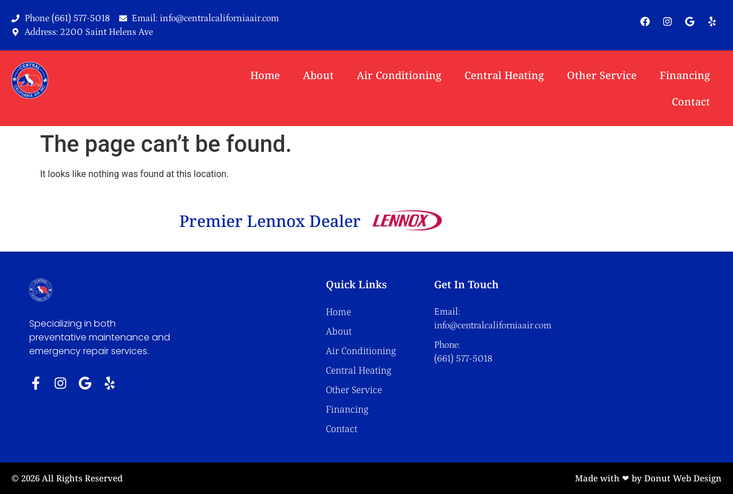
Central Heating (504, 75)
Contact (691, 101)
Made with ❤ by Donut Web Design (648, 478)
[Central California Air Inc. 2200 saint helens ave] (622, 349)
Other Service (602, 75)
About (318, 75)
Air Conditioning (399, 75)
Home (265, 75)
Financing (685, 75)
